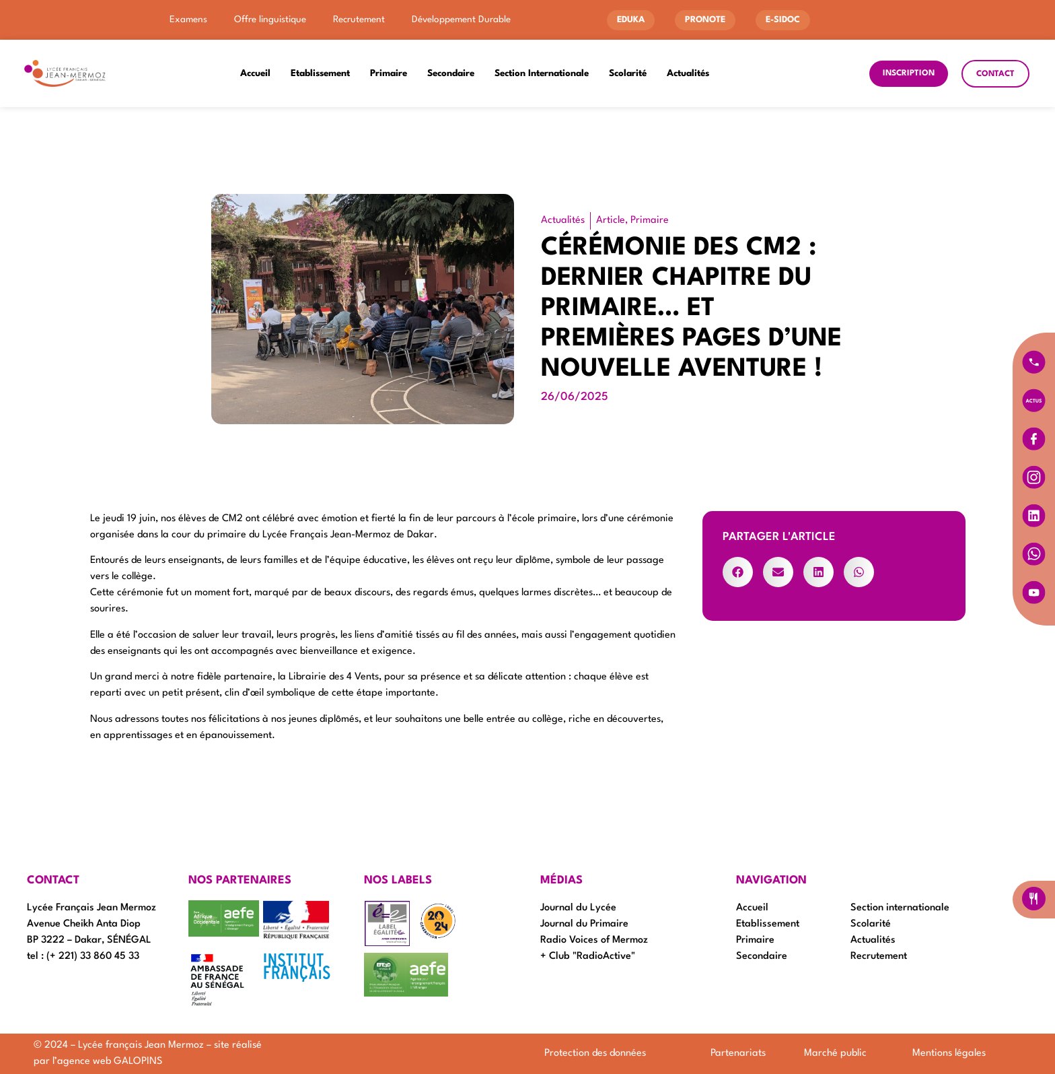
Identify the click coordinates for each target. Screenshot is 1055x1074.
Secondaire (450, 73)
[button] (738, 572)
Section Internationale (542, 73)
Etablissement (320, 73)
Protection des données (595, 1053)
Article (610, 220)
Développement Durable (461, 19)
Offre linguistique (270, 19)
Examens (188, 19)
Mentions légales (949, 1053)
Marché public (835, 1053)
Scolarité (628, 73)
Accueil (255, 73)
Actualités (688, 73)
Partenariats (738, 1053)
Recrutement (359, 19)
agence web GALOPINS (109, 1061)
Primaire (388, 73)
